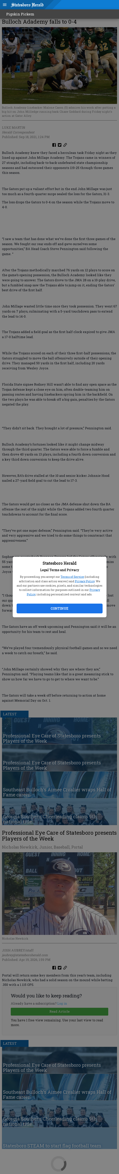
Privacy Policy (85, 581)
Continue (59, 608)
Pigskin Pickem (20, 14)
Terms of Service (72, 577)
